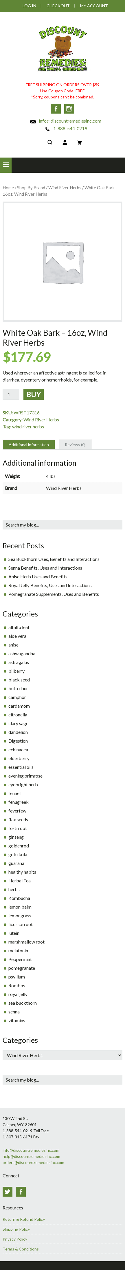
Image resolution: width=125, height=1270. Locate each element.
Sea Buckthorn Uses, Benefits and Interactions (54, 559)
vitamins (16, 1020)
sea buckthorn (22, 1003)
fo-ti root (17, 828)
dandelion (18, 732)
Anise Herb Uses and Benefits (37, 576)
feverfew (17, 810)
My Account (94, 5)
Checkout (58, 5)
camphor (17, 697)
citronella (17, 714)
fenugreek (18, 802)
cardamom (19, 706)
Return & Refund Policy (24, 1219)
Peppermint (20, 959)
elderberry (19, 758)
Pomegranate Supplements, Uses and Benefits (53, 594)
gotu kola (17, 854)
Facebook (56, 109)
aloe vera (17, 636)
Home (8, 187)
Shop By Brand (31, 187)
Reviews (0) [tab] (75, 444)
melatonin (18, 950)
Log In (29, 5)
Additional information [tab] (29, 444)
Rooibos (16, 985)
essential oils (21, 767)
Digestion (18, 740)
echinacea (18, 749)
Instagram (69, 109)
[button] (6, 165)
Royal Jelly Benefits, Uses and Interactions (50, 585)
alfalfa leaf (19, 627)
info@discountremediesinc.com (65, 120)
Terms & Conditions (21, 1248)
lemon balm (20, 906)
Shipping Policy (16, 1229)
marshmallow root (26, 941)
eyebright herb (23, 784)
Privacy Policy (15, 1239)
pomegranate (21, 968)
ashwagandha (21, 653)
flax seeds (18, 819)
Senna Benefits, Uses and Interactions (45, 567)
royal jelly (17, 994)
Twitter (7, 1192)
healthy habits (22, 872)
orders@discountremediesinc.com (33, 1162)
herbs (14, 889)
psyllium (16, 976)
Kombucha (19, 898)
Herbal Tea (19, 880)
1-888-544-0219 (65, 128)
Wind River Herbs (64, 187)
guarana (16, 863)
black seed (19, 679)
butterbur (18, 688)
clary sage (18, 723)
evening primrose (25, 775)
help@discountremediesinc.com (31, 1156)
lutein (13, 933)
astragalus (18, 662)
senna (14, 1011)
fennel (14, 793)
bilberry (16, 671)
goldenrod (18, 845)
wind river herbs (28, 426)
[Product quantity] (11, 394)
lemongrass (19, 915)
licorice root (20, 924)
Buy (33, 394)
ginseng (16, 837)
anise (13, 644)
